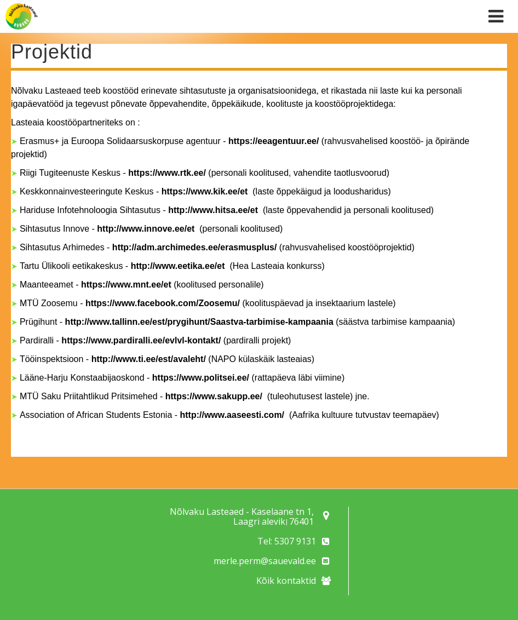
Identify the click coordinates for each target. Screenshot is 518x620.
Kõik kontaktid (286, 581)
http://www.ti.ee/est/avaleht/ (150, 359)
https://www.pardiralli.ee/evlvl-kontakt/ (141, 340)
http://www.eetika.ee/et (179, 266)
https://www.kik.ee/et (206, 191)
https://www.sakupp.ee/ (213, 396)
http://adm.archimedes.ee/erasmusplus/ (194, 247)
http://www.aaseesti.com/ (232, 415)
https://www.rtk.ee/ (167, 172)
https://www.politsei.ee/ (200, 377)
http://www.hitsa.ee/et (214, 210)
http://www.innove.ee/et (147, 228)
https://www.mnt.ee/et (126, 284)
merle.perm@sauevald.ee (265, 561)
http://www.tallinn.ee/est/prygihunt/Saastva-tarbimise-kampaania (199, 321)
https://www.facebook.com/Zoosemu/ (162, 303)
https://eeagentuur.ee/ (273, 141)
